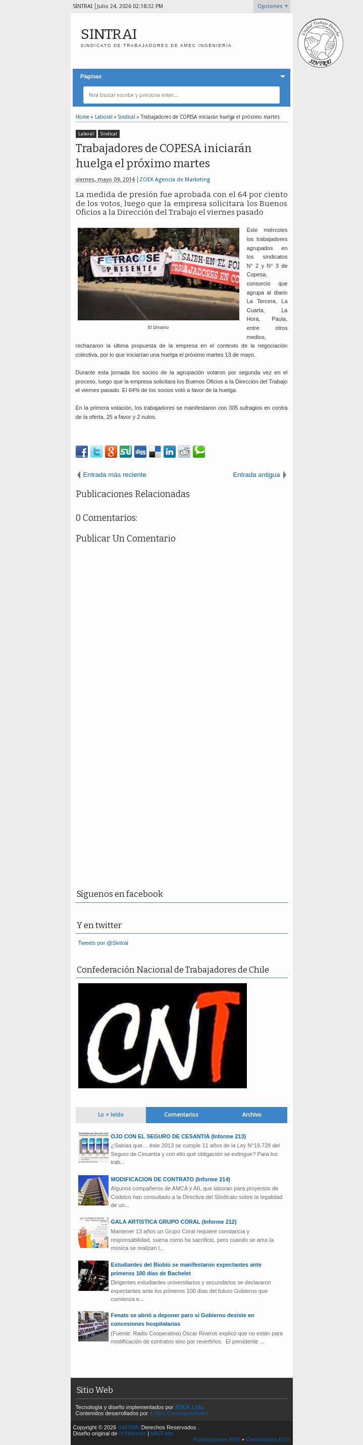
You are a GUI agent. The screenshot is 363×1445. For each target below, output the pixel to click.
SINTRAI (109, 34)
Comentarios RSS (267, 1439)
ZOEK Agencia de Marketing (174, 179)
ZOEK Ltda (189, 1407)
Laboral (86, 133)
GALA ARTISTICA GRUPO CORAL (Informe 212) (174, 1222)
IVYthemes (132, 1433)
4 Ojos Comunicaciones (178, 1413)
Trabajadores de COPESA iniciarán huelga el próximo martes (164, 156)
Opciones (270, 6)
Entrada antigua (256, 474)
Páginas (90, 76)
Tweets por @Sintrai (103, 943)
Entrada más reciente (114, 474)
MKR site (161, 1433)
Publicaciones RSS (217, 1439)
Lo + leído (111, 1115)
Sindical (108, 133)
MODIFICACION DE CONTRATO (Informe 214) (171, 1179)
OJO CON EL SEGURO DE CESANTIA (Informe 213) (178, 1136)
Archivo (252, 1115)
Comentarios (181, 1115)
